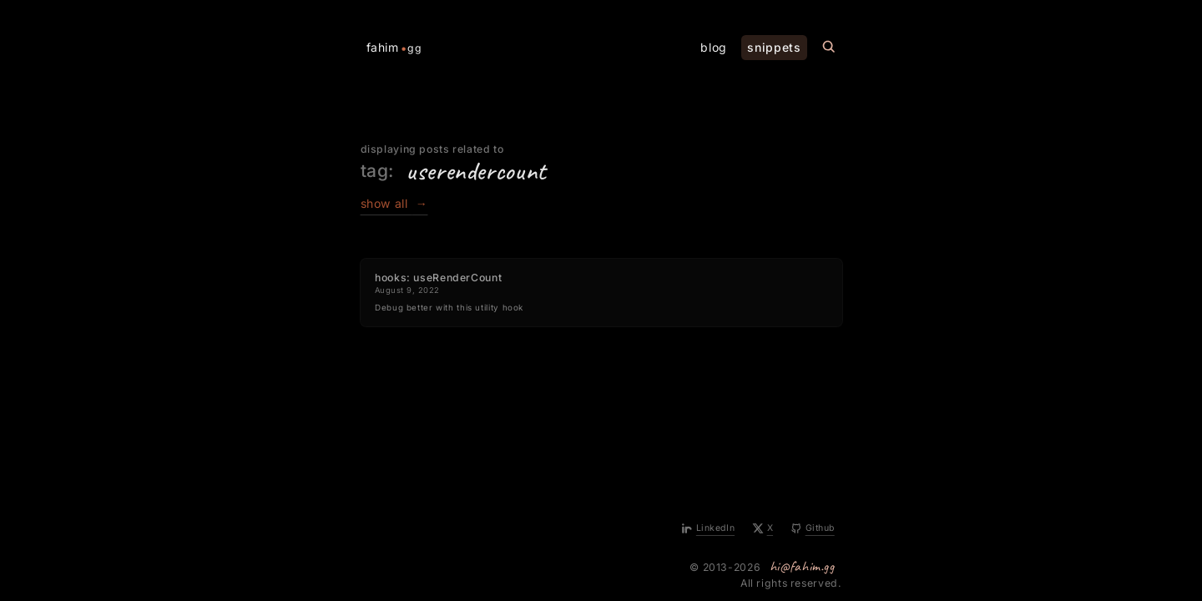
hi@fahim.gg (802, 566)
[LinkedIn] (708, 529)
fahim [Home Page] (394, 48)
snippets (773, 47)
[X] (763, 529)
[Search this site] (829, 47)
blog (713, 47)
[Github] (813, 529)
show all (394, 203)
